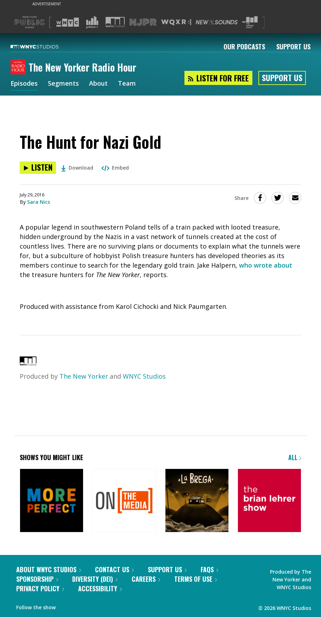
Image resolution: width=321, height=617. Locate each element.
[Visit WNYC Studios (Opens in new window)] (115, 22)
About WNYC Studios (48, 569)
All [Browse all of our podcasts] (294, 457)
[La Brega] (197, 501)
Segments (63, 84)
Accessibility (100, 588)
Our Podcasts (244, 46)
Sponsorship (37, 579)
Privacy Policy (40, 588)
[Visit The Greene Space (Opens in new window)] (250, 22)
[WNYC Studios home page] (43, 46)
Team (127, 84)
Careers (146, 579)
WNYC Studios (144, 376)
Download (77, 167)
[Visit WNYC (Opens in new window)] (67, 22)
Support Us (293, 46)
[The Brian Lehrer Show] (269, 501)
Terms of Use (195, 579)
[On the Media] (124, 501)
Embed (115, 167)
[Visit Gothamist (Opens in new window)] (92, 22)
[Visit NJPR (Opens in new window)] (143, 22)
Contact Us (114, 569)
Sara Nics (38, 201)
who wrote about (265, 265)
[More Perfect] (51, 501)
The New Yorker (83, 376)
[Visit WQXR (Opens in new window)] (176, 22)
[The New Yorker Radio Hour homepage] (20, 67)
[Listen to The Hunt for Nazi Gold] (38, 167)
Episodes (24, 84)
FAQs (209, 569)
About (98, 84)
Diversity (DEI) (95, 579)
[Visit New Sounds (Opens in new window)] (217, 22)
